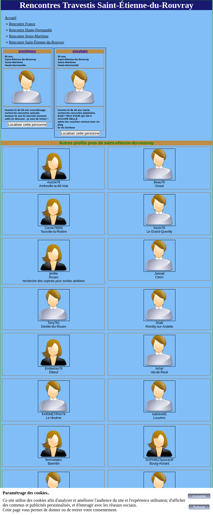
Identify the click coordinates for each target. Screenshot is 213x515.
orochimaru (27, 51)
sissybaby (80, 51)
